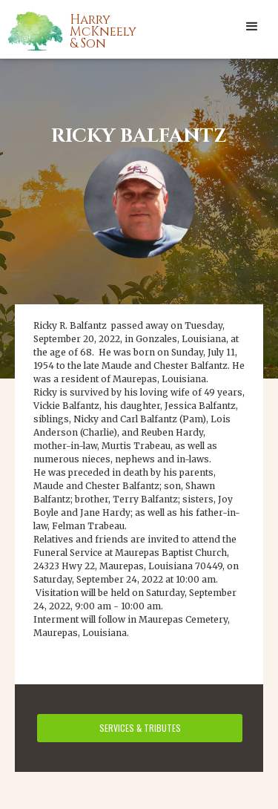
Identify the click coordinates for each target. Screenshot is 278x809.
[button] (252, 26)
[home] (89, 30)
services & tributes (140, 727)
